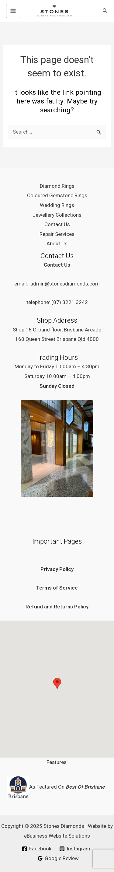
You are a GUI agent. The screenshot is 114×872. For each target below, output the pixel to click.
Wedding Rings (57, 205)
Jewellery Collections (57, 215)
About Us (57, 243)
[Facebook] (37, 849)
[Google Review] (58, 858)
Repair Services (57, 234)
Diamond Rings (57, 186)
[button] (105, 11)
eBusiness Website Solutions (57, 836)
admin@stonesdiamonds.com (65, 284)
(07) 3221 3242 (69, 302)
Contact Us (57, 224)
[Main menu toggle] (13, 11)
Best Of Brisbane (86, 787)
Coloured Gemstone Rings (57, 195)
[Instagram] (74, 849)
